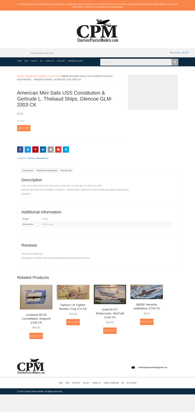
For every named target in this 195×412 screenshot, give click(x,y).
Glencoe (53, 76)
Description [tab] (28, 170)
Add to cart (23, 128)
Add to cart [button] (36, 336)
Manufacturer (36, 76)
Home (20, 76)
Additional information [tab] (47, 170)
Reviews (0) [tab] (66, 170)
